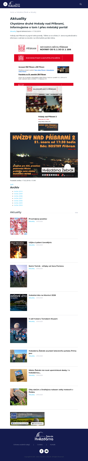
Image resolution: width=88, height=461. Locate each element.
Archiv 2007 (18, 198)
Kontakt (52, 445)
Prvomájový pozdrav (38, 219)
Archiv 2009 (18, 194)
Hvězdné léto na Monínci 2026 (42, 295)
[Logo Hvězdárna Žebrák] (14, 4)
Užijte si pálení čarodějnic (40, 242)
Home (12, 12)
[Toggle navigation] (5, 4)
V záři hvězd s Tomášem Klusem (43, 319)
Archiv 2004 (18, 205)
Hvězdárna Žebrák (22, 12)
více (76, 212)
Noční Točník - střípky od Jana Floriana (46, 266)
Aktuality (33, 12)
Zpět (11, 184)
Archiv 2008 (18, 196)
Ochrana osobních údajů (21, 445)
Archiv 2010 (18, 191)
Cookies (40, 445)
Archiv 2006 (18, 201)
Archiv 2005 (18, 203)
